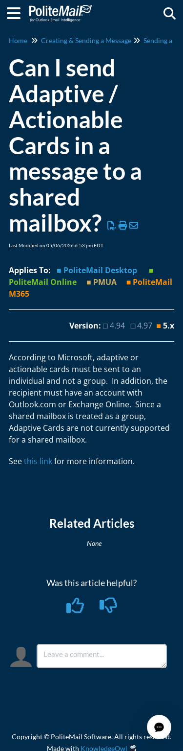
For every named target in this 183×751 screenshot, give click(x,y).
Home (18, 40)
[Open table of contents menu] (17, 11)
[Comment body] (102, 656)
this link (38, 461)
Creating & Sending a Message (86, 40)
